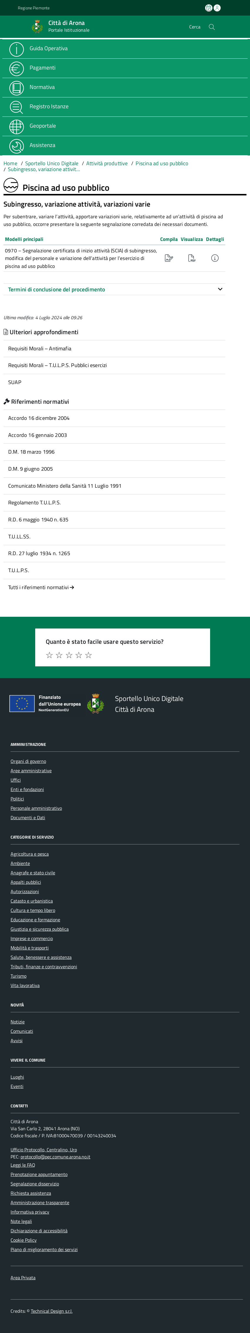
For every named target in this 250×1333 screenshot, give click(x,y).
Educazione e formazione (35, 919)
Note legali (21, 1221)
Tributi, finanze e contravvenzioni (44, 966)
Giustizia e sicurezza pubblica (40, 928)
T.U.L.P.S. (18, 570)
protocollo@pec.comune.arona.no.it (55, 1156)
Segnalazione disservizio (35, 1183)
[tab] (114, 289)
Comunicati (22, 1031)
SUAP (14, 382)
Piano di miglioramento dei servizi (44, 1249)
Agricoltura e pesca (30, 853)
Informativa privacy (30, 1211)
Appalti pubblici (26, 882)
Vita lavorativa (25, 985)
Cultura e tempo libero (33, 910)
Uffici (16, 779)
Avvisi (17, 1040)
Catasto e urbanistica (32, 900)
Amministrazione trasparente (40, 1202)
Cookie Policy (24, 1240)
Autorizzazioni (25, 891)
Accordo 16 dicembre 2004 (39, 418)
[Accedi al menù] (9, 26)
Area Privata (23, 1277)
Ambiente (20, 863)
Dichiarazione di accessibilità (39, 1230)
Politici (17, 798)
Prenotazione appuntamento (39, 1174)
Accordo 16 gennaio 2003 (37, 435)
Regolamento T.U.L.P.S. (34, 502)
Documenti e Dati (28, 817)
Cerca (194, 26)
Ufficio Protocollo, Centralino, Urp (44, 1149)
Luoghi (17, 1076)
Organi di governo (28, 761)
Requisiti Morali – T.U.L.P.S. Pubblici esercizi (57, 365)
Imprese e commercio (32, 938)
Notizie (18, 1021)
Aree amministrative (31, 770)
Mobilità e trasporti (30, 947)
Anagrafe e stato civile (33, 872)
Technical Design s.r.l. (51, 1311)
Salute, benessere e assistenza (41, 957)
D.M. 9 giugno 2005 (30, 469)
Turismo (18, 975)
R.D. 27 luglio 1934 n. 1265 (39, 553)
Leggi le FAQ (23, 1164)
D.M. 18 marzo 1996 (31, 452)
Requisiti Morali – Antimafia (39, 348)
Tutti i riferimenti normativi (41, 587)
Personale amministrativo (36, 808)
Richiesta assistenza (31, 1193)
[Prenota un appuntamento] (209, 8)
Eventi (17, 1086)
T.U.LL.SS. (19, 536)
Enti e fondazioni (27, 789)
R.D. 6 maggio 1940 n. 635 (38, 519)
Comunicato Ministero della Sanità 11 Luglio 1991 (65, 486)
